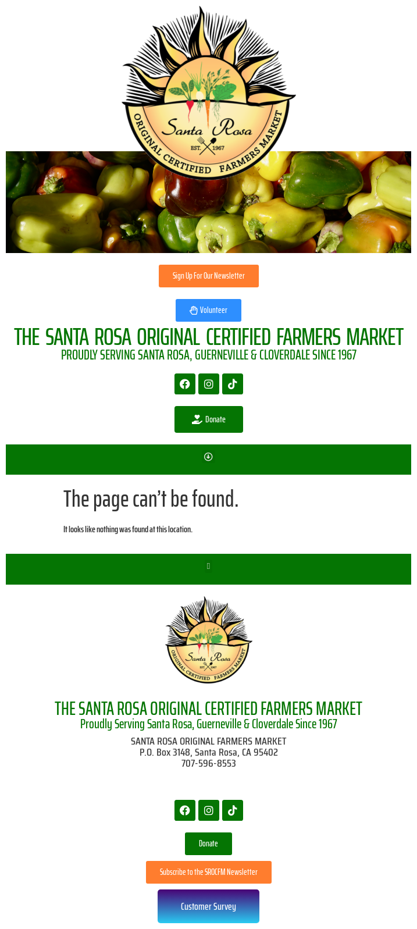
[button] (208, 457)
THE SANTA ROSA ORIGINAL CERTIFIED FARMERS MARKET (208, 708)
